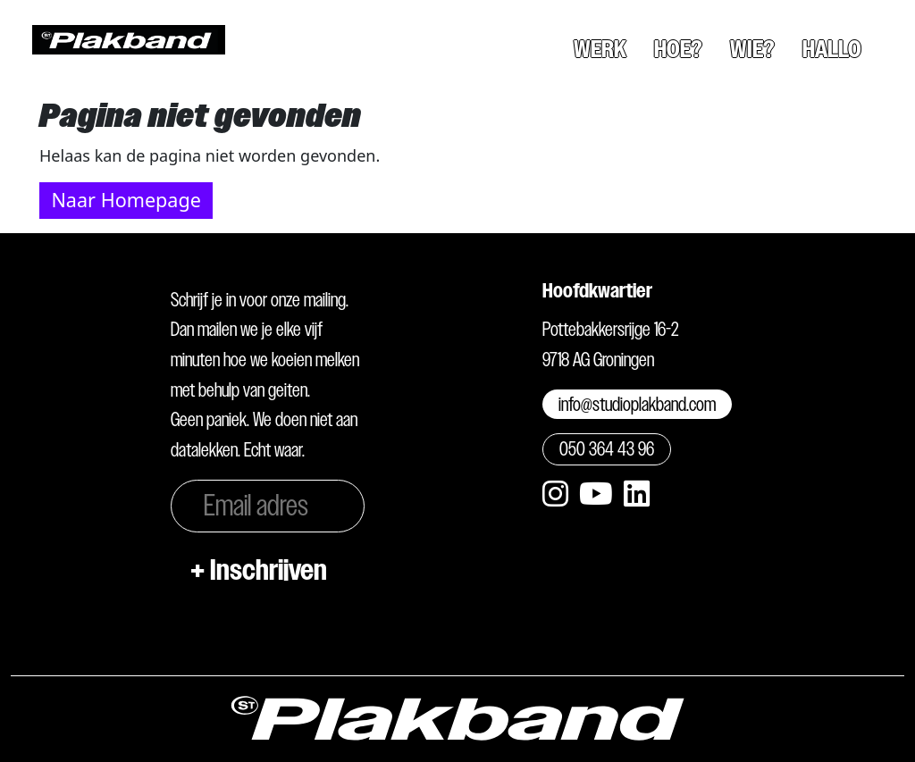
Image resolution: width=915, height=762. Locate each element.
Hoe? (678, 49)
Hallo (831, 49)
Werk (600, 49)
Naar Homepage (125, 200)
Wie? (752, 49)
